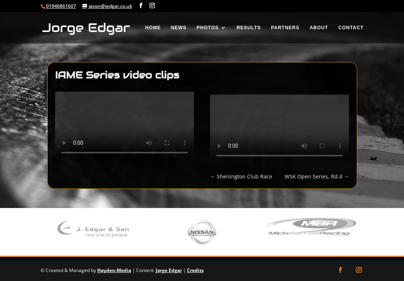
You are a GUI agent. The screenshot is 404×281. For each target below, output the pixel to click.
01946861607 (61, 6)
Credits (195, 270)
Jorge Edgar (169, 270)
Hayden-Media (114, 270)
